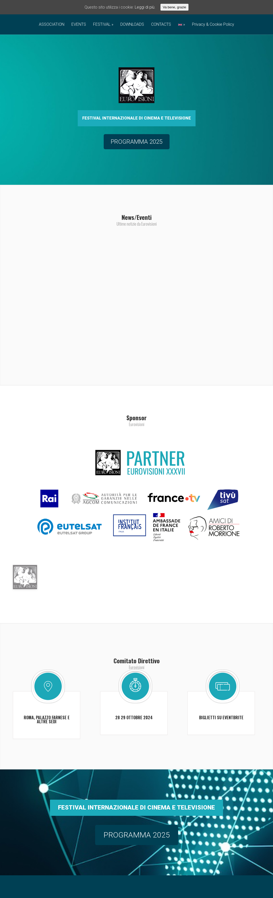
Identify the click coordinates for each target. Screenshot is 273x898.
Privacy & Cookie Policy (213, 24)
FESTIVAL (102, 24)
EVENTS (78, 24)
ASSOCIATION (51, 24)
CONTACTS (161, 24)
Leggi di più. (145, 7)
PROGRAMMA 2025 (136, 861)
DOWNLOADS (132, 24)
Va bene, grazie (174, 7)
